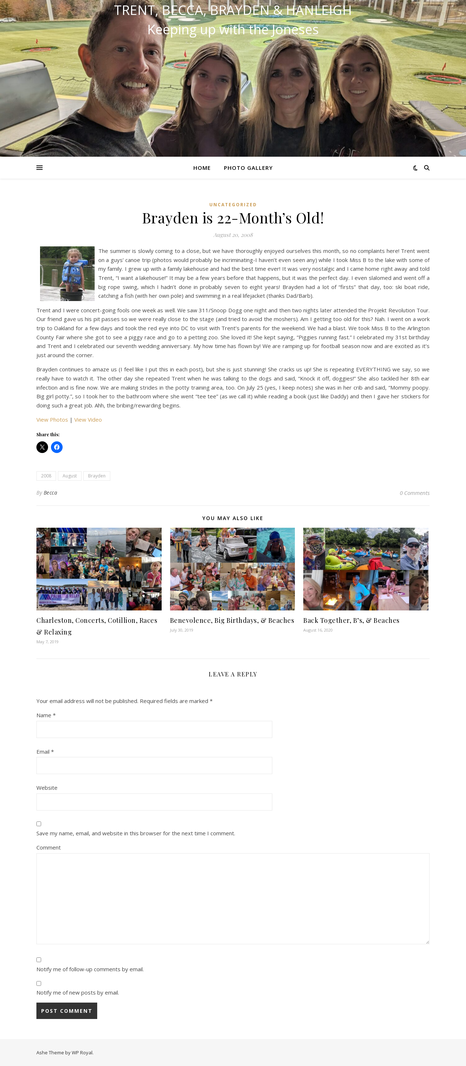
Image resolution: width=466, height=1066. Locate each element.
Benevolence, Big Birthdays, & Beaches (232, 620)
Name (46, 715)
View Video (88, 419)
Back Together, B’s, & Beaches (351, 620)
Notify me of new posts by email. (77, 992)
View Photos (52, 419)
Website (47, 787)
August (70, 476)
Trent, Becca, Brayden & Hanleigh (233, 10)
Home (202, 167)
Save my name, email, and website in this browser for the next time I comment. (135, 833)
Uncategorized (233, 205)
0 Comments (415, 492)
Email (45, 751)
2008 (46, 476)
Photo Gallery (248, 167)
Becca (51, 492)
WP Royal (82, 1052)
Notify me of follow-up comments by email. (90, 969)
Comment (48, 847)
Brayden (97, 476)
